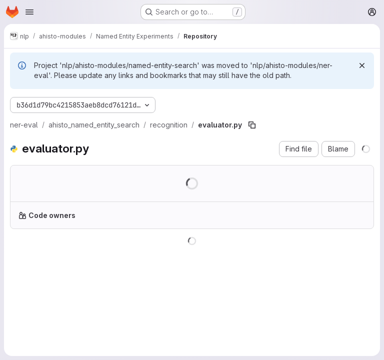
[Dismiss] (362, 66)
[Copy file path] (252, 125)
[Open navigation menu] (30, 12)
